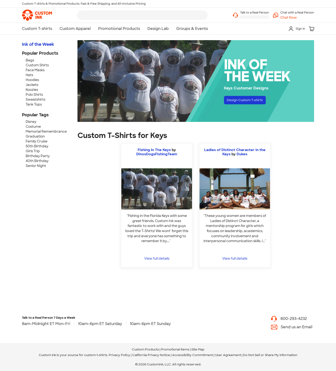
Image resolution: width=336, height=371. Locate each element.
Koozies (32, 90)
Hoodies (32, 80)
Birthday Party (38, 156)
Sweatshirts (35, 99)
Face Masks (35, 70)
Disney (31, 122)
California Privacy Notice (151, 355)
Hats (29, 75)
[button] (297, 17)
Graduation (35, 136)
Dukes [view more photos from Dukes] (242, 154)
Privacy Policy (119, 355)
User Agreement (228, 355)
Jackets (32, 85)
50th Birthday (37, 146)
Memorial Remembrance (46, 131)
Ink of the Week (38, 44)
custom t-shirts (95, 355)
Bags (30, 60)
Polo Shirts (34, 94)
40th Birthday (37, 161)
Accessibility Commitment (192, 355)
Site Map (197, 349)
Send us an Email (296, 327)
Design (250, 101)
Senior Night (36, 166)
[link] (37, 15)
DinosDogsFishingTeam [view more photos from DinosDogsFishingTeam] (156, 154)
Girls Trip (33, 151)
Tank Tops (34, 104)
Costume (33, 126)
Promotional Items (175, 349)
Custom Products (145, 349)
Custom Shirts (37, 65)
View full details (156, 258)
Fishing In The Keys (154, 150)
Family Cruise (36, 141)
